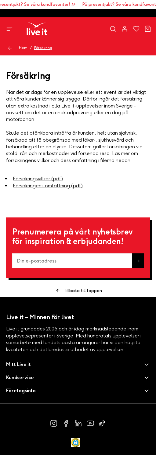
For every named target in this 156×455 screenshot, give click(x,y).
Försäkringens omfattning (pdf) (48, 186)
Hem (23, 48)
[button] (78, 364)
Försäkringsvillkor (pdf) (38, 179)
